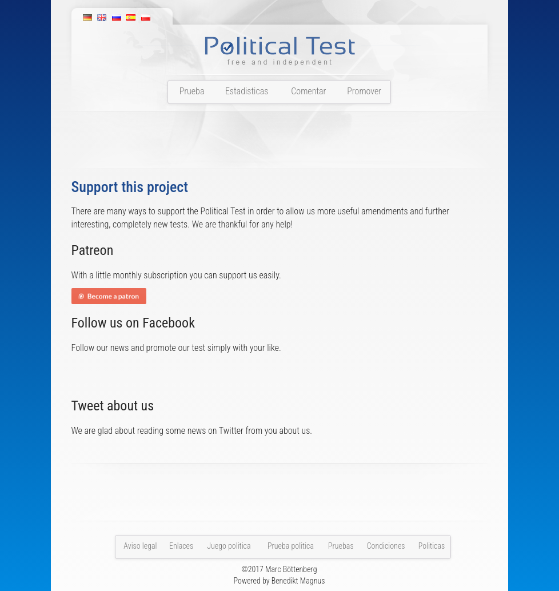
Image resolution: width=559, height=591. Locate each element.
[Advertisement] (279, 143)
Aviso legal (140, 545)
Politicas (431, 545)
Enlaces (181, 545)
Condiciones (386, 545)
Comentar (308, 91)
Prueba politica (290, 545)
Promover (364, 91)
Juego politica (228, 545)
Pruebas (341, 545)
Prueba (192, 91)
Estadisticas (247, 91)
